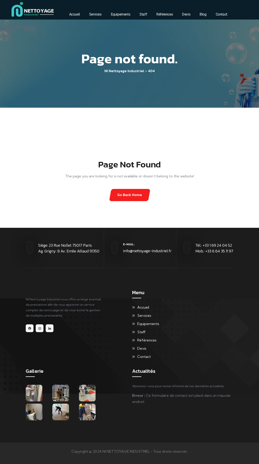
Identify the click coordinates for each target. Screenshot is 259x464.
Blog (203, 14)
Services (95, 14)
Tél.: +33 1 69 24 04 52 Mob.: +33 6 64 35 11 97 (214, 248)
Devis (186, 14)
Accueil (74, 14)
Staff (143, 14)
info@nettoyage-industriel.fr (147, 251)
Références (164, 14)
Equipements (120, 14)
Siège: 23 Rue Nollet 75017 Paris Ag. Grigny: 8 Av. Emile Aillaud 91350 (68, 248)
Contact (221, 14)
